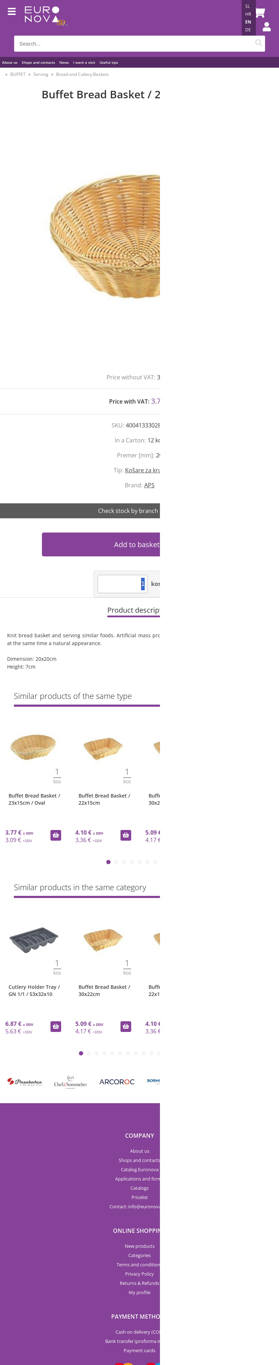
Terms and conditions (139, 1264)
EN (248, 22)
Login (263, 33)
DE (248, 30)
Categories (139, 1255)
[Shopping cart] (258, 12)
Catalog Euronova (140, 1169)
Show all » (254, 697)
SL (247, 6)
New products (140, 1246)
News (64, 62)
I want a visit (84, 62)
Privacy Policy (139, 1274)
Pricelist (140, 1197)
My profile (139, 1292)
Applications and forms (139, 1178)
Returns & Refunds (139, 1283)
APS (149, 485)
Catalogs (139, 1188)
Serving (40, 74)
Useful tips (109, 62)
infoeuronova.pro (149, 1206)
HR (248, 14)
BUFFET (18, 74)
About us (9, 62)
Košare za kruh (145, 470)
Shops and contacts (38, 62)
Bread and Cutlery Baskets (82, 74)
